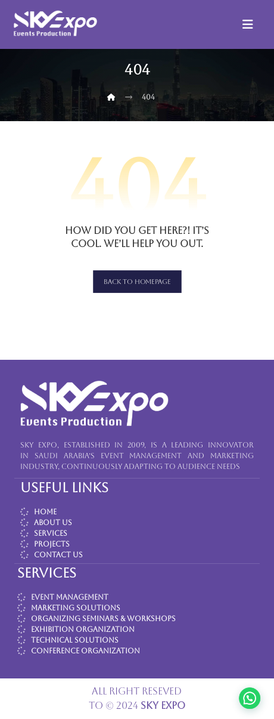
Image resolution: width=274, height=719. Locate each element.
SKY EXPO (163, 705)
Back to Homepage (137, 281)
